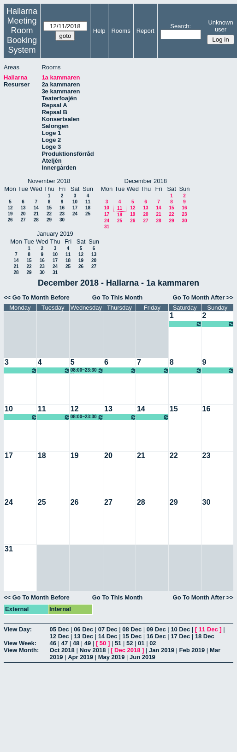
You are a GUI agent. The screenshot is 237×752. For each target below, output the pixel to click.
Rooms (120, 30)
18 (87, 207)
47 (64, 643)
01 (141, 643)
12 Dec (59, 636)
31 (106, 226)
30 (62, 219)
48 (76, 643)
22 (49, 213)
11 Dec (208, 629)
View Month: (21, 650)
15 (49, 207)
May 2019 (111, 657)
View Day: (18, 629)
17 (74, 207)
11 (87, 201)
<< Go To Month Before (37, 297)
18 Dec (204, 636)
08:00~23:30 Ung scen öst (186, 324)
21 (36, 213)
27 (22, 219)
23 (62, 213)
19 (9, 213)
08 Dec (132, 629)
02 (152, 643)
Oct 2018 (62, 650)
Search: (180, 26)
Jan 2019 (161, 650)
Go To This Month (117, 297)
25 (87, 213)
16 (62, 207)
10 (74, 201)
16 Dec (156, 636)
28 (36, 219)
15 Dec (132, 636)
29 (49, 219)
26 (9, 219)
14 (36, 207)
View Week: (20, 643)
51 (118, 643)
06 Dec (83, 629)
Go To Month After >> (203, 297)
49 (87, 643)
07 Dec (108, 629)
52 (129, 643)
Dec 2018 (127, 650)
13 (22, 207)
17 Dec (180, 636)
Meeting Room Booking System (22, 35)
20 (22, 213)
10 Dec (180, 629)
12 (9, 207)
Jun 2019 (142, 657)
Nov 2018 (92, 650)
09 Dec (156, 629)
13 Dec (83, 636)
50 (103, 643)
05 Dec (59, 629)
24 (74, 213)
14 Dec (108, 636)
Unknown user (220, 26)
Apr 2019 (80, 657)
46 (53, 643)
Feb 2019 (192, 650)
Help (99, 30)
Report (145, 30)
